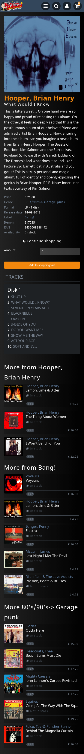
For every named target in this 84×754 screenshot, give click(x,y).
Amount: (10, 250)
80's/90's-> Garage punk (45, 202)
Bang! (29, 217)
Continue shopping (42, 241)
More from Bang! (30, 467)
